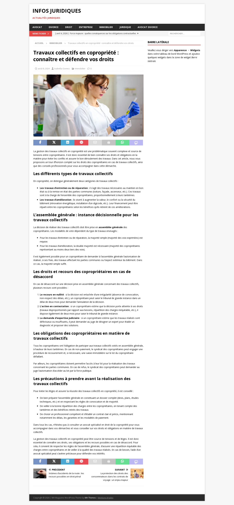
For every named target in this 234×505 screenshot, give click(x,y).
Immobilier (106, 27)
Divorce (53, 27)
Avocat (37, 27)
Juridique (125, 27)
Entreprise (86, 27)
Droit (68, 27)
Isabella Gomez (62, 68)
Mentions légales (105, 497)
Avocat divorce (148, 27)
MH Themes (90, 497)
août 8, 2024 (44, 68)
